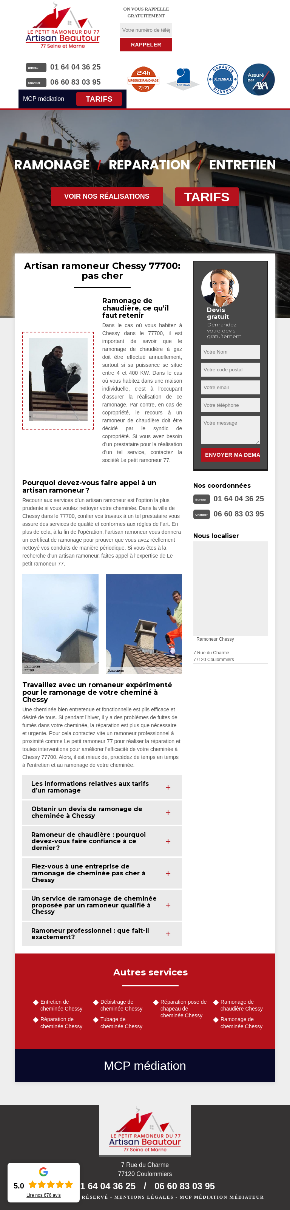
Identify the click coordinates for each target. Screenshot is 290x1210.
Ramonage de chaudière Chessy (242, 1005)
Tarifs (99, 99)
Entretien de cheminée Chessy (61, 1005)
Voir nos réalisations (107, 196)
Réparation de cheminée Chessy (61, 1022)
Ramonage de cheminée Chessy (241, 1022)
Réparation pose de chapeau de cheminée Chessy (183, 1008)
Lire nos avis (43, 1195)
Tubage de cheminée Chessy (121, 1022)
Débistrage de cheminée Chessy (121, 1005)
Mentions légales (144, 1197)
